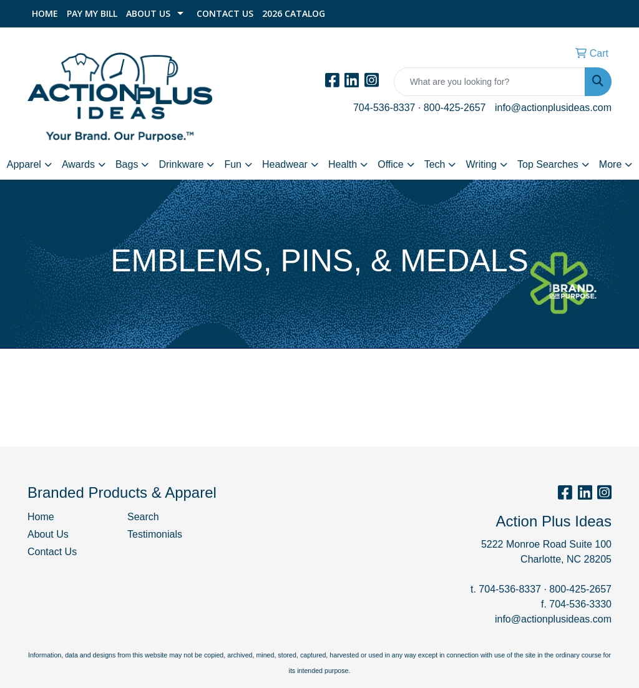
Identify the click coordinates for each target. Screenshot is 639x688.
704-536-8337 (384, 107)
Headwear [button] (285, 164)
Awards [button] (78, 164)
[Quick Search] (489, 81)
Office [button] (391, 164)
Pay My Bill (92, 13)
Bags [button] (126, 164)
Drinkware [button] (181, 164)
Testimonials (154, 534)
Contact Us (225, 13)
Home (45, 13)
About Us (148, 13)
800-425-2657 (455, 107)
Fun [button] (232, 164)
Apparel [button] (24, 164)
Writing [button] (481, 164)
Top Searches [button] (547, 164)
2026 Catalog (293, 13)
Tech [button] (435, 164)
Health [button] (342, 164)
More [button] (610, 164)
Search (143, 516)
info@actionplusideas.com (553, 107)
